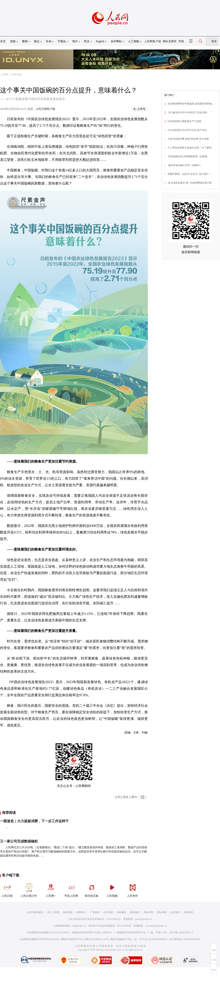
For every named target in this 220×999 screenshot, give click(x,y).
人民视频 (112, 889)
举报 (181, 41)
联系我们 (189, 912)
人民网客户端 (152, 41)
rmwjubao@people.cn (156, 926)
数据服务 (135, 912)
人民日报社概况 (34, 912)
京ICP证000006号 (158, 939)
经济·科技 (17, 74)
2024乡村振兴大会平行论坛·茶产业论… (188, 130)
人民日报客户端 (45, 108)
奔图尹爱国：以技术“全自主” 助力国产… (189, 174)
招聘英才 (81, 912)
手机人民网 (71, 889)
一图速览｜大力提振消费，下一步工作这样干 (34, 821)
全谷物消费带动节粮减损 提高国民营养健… (191, 103)
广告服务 (95, 912)
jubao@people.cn (143, 919)
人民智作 (132, 889)
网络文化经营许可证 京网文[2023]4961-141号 (85, 939)
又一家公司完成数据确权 (19, 841)
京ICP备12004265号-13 (181, 932)
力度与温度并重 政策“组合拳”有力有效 (188, 139)
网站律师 (162, 912)
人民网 (4, 74)
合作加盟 (108, 912)
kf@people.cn (79, 926)
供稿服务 (121, 912)
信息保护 (175, 912)
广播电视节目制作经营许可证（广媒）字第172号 (140, 932)
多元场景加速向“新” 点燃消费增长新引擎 (190, 183)
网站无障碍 (170, 41)
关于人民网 (53, 912)
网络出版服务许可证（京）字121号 (129, 939)
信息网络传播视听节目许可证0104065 (39, 939)
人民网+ (51, 889)
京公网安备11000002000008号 (184, 939)
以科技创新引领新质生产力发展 (184, 121)
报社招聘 (68, 912)
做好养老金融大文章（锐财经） (185, 165)
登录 (214, 41)
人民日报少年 (29, 889)
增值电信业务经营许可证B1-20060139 (92, 932)
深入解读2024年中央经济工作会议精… (188, 112)
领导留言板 (91, 889)
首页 (3, 41)
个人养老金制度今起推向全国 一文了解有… (191, 147)
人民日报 (7, 889)
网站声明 (148, 912)
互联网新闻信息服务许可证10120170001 (48, 932)
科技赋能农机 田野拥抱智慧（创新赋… (189, 156)
